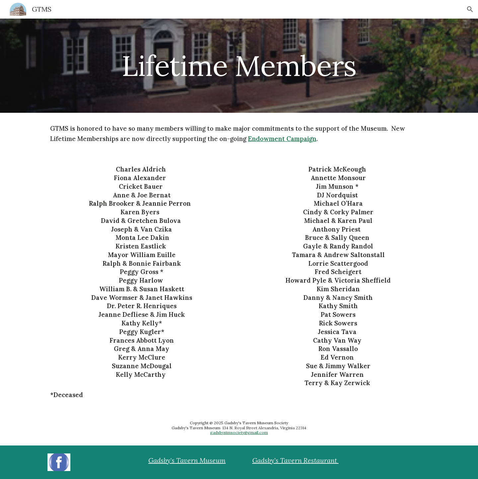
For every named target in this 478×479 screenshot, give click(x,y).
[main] (239, 65)
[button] (470, 9)
